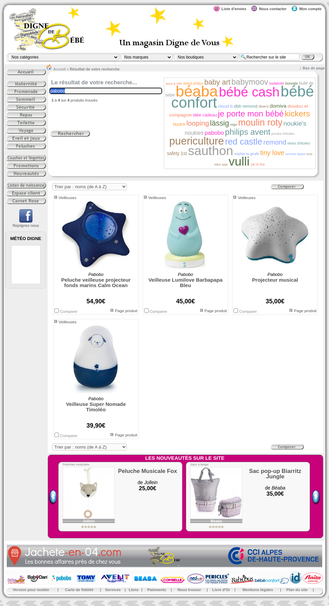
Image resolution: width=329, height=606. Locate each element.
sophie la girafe (247, 154)
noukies (194, 133)
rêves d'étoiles (298, 143)
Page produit (126, 310)
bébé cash (249, 92)
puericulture (196, 141)
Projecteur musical (275, 280)
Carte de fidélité (79, 590)
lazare (179, 124)
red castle (243, 141)
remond (274, 142)
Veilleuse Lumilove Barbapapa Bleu (186, 282)
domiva (278, 106)
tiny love (272, 152)
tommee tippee (295, 154)
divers (264, 106)
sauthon (210, 151)
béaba (197, 91)
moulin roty (260, 122)
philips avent (247, 131)
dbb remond (246, 106)
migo (233, 124)
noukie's (294, 123)
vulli (239, 161)
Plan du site (297, 590)
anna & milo (174, 83)
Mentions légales (258, 590)
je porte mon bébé (251, 113)
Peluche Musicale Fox (147, 471)
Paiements (156, 590)
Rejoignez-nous (26, 223)
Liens (133, 590)
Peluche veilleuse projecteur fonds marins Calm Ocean (96, 282)
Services (113, 590)
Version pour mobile (31, 590)
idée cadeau (205, 114)
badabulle (276, 83)
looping (198, 123)
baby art (217, 82)
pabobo (214, 132)
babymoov (250, 82)
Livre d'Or (221, 590)
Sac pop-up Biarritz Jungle (275, 474)
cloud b (225, 106)
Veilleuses (67, 197)
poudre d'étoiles (282, 133)
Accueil (59, 69)
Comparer (66, 311)
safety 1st (177, 153)
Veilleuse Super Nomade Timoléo (96, 406)
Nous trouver (189, 590)
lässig (219, 123)
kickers (297, 113)
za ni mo (257, 164)
